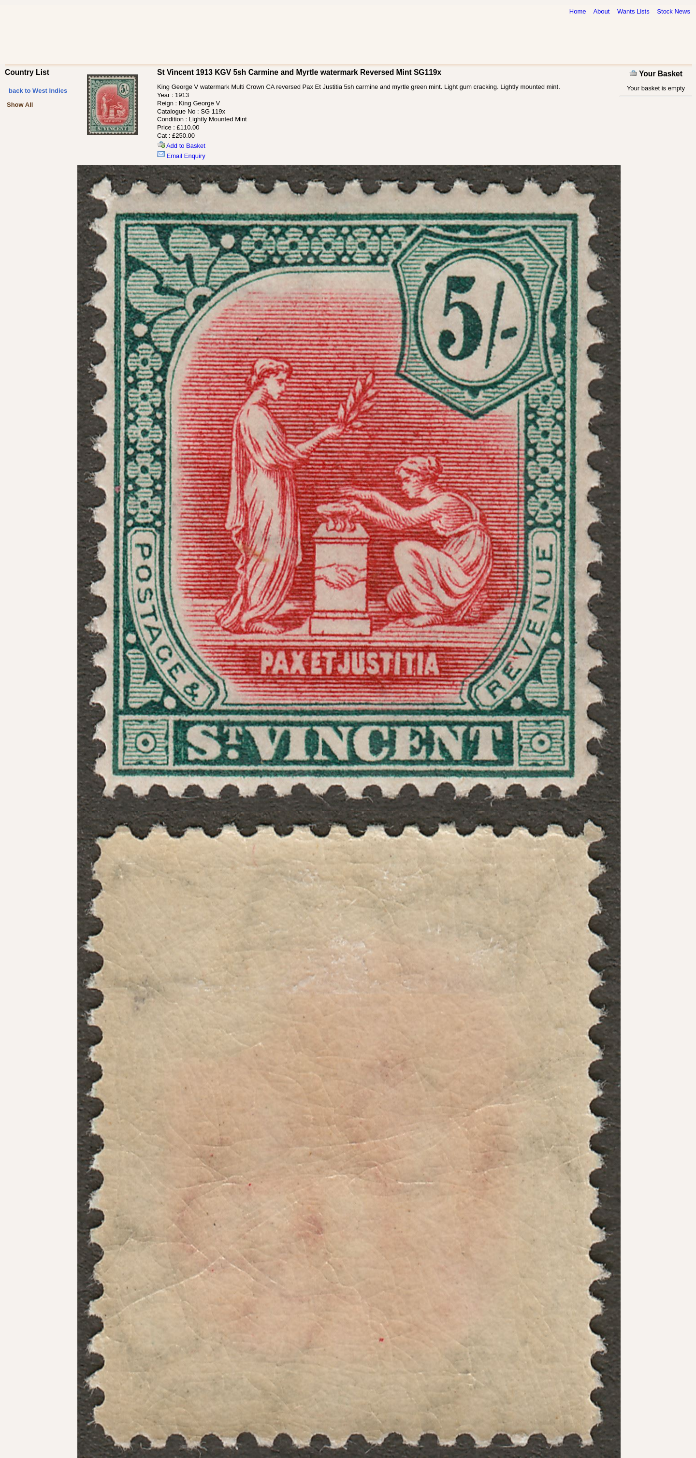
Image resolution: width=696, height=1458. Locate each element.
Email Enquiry (181, 155)
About (601, 11)
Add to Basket (181, 145)
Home (577, 11)
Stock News (673, 11)
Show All (20, 104)
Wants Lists (633, 11)
